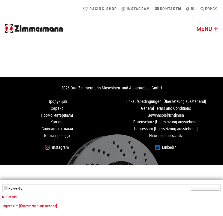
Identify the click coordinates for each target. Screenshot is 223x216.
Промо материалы (57, 115)
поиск (208, 8)
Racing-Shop (99, 8)
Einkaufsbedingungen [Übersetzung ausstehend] (165, 101)
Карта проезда (57, 135)
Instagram (136, 8)
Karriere (57, 121)
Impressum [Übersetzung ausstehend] (29, 205)
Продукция (57, 101)
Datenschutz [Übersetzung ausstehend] (166, 121)
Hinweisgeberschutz (166, 135)
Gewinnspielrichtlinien (166, 115)
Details (11, 196)
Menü (204, 29)
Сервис (57, 108)
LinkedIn (169, 147)
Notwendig (15, 188)
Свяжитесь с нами (57, 128)
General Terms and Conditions (166, 108)
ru (191, 8)
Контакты (168, 8)
